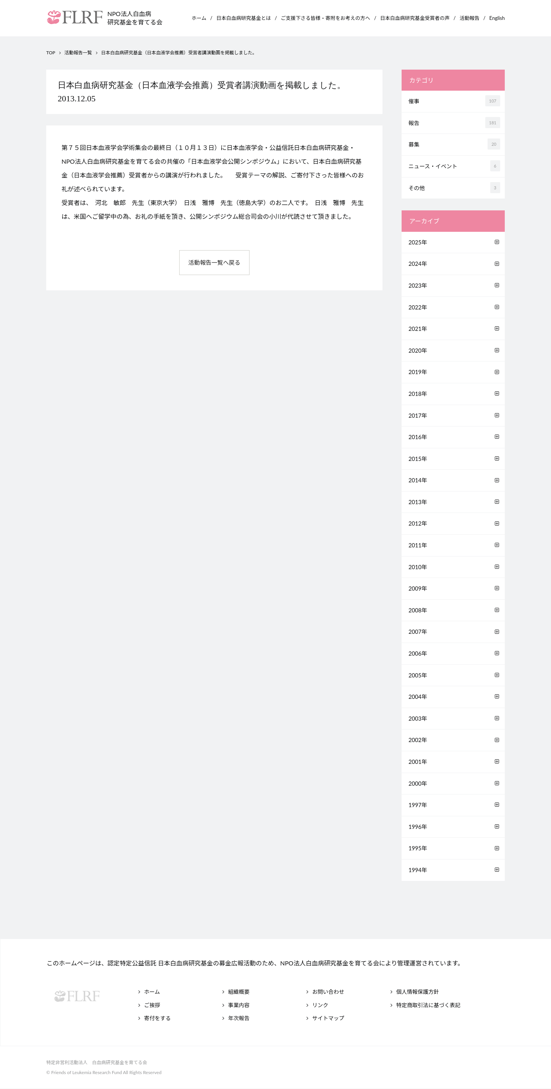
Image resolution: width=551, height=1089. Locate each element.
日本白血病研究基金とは (243, 18)
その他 (454, 187)
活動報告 (470, 18)
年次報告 (239, 1018)
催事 (454, 100)
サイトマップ (328, 1018)
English (497, 18)
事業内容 (239, 1005)
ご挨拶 (152, 1005)
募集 (454, 144)
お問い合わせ (328, 991)
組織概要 (239, 991)
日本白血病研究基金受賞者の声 (415, 18)
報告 (454, 122)
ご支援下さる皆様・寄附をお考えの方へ (325, 18)
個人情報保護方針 (417, 991)
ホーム (198, 18)
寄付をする (157, 1018)
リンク (320, 1005)
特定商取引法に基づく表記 (428, 1005)
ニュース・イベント (454, 165)
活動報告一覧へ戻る (214, 263)
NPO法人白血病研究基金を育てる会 (134, 18)
